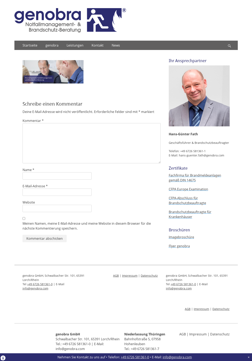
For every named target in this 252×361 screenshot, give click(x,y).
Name (28, 170)
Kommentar (33, 120)
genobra (51, 45)
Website (29, 202)
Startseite (30, 45)
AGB (116, 276)
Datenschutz (149, 276)
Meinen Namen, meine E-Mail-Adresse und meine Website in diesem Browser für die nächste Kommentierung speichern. (87, 226)
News (116, 45)
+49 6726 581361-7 (145, 349)
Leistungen (75, 45)
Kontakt (98, 45)
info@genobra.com (177, 357)
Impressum (129, 276)
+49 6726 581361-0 (135, 357)
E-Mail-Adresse (35, 186)
